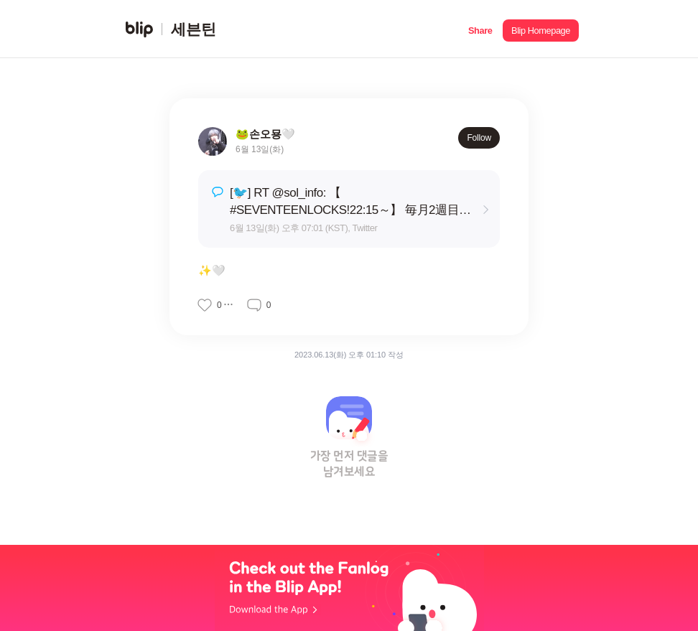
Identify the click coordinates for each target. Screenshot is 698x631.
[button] (480, 29)
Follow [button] (479, 138)
